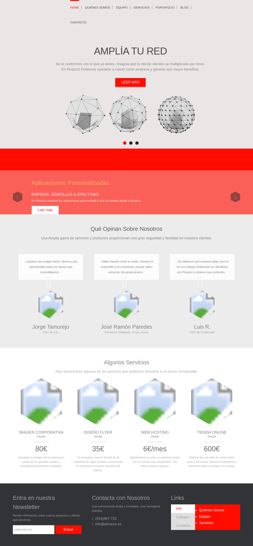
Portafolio (165, 7)
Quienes (211, 510)
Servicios (142, 7)
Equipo (122, 7)
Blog (184, 7)
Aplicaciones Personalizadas (71, 183)
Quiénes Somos (97, 7)
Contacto (78, 22)
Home (74, 7)
